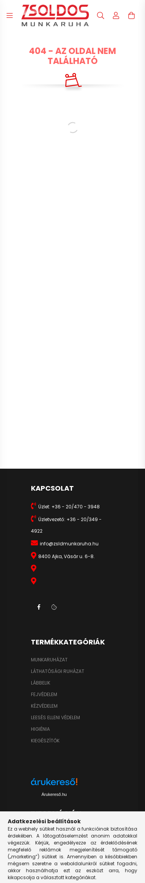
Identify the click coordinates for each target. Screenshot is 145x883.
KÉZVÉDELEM (44, 706)
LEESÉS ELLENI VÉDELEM (55, 717)
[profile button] (116, 15)
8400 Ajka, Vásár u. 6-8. (66, 556)
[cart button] (131, 15)
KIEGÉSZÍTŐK (45, 740)
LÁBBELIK (40, 683)
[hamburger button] (9, 15)
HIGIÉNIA (40, 729)
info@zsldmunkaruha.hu (69, 543)
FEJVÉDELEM (44, 694)
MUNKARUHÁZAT (49, 660)
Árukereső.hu (54, 794)
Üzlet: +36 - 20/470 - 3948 (69, 506)
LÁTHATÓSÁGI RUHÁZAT (57, 671)
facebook (38, 607)
